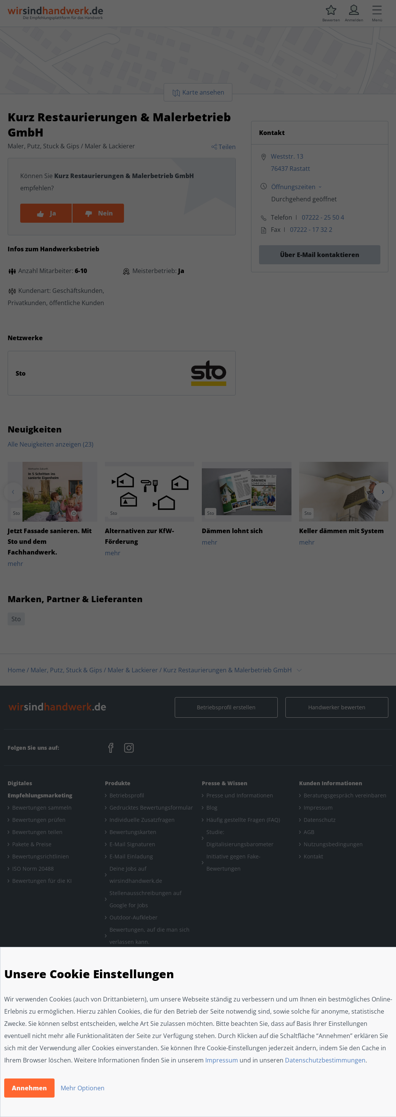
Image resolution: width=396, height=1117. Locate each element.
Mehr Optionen (83, 1088)
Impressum (221, 1060)
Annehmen (29, 1088)
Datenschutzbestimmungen (325, 1060)
